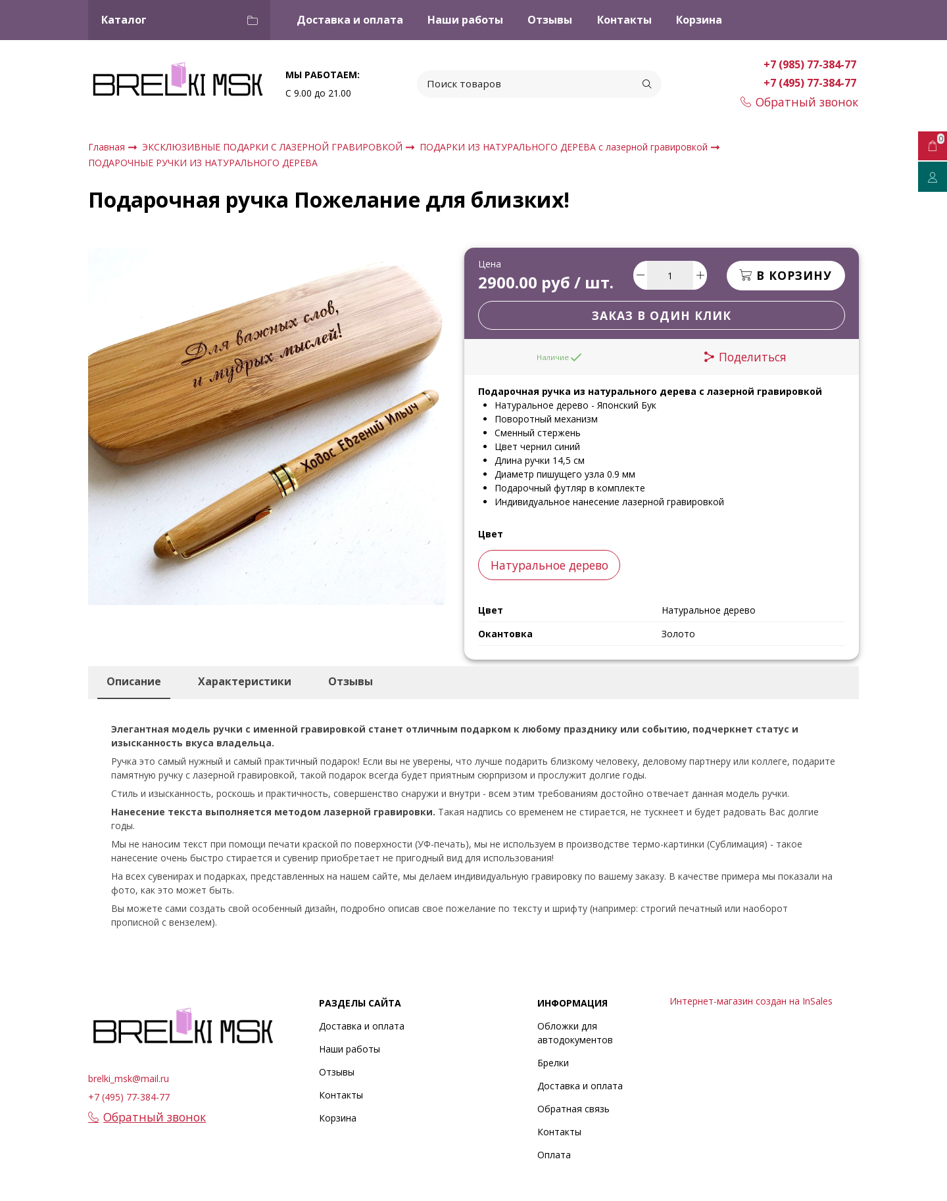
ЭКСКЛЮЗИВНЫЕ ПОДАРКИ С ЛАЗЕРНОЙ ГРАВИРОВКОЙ (273, 147)
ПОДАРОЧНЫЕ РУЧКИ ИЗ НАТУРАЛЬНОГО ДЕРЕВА (203, 162)
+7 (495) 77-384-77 (811, 83)
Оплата (554, 1154)
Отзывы (549, 19)
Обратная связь (573, 1108)
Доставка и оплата (350, 19)
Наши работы (465, 19)
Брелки (553, 1062)
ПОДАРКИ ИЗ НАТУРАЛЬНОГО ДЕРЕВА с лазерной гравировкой (565, 147)
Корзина (699, 19)
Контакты (624, 19)
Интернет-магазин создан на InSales (751, 1001)
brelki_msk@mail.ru (128, 1078)
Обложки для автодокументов (575, 1033)
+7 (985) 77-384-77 (811, 64)
